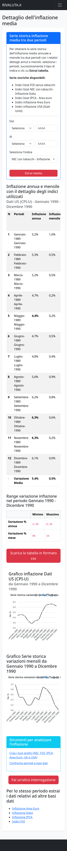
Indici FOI (18, 821)
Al (10, 137)
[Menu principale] (60, 5)
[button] (35, 594)
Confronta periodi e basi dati (28, 763)
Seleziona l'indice (20, 152)
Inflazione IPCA (22, 817)
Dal (11, 121)
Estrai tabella (33, 173)
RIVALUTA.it (11, 5)
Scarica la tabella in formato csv (33, 556)
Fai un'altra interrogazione (33, 779)
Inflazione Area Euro (25, 808)
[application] (33, 620)
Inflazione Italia (22, 813)
